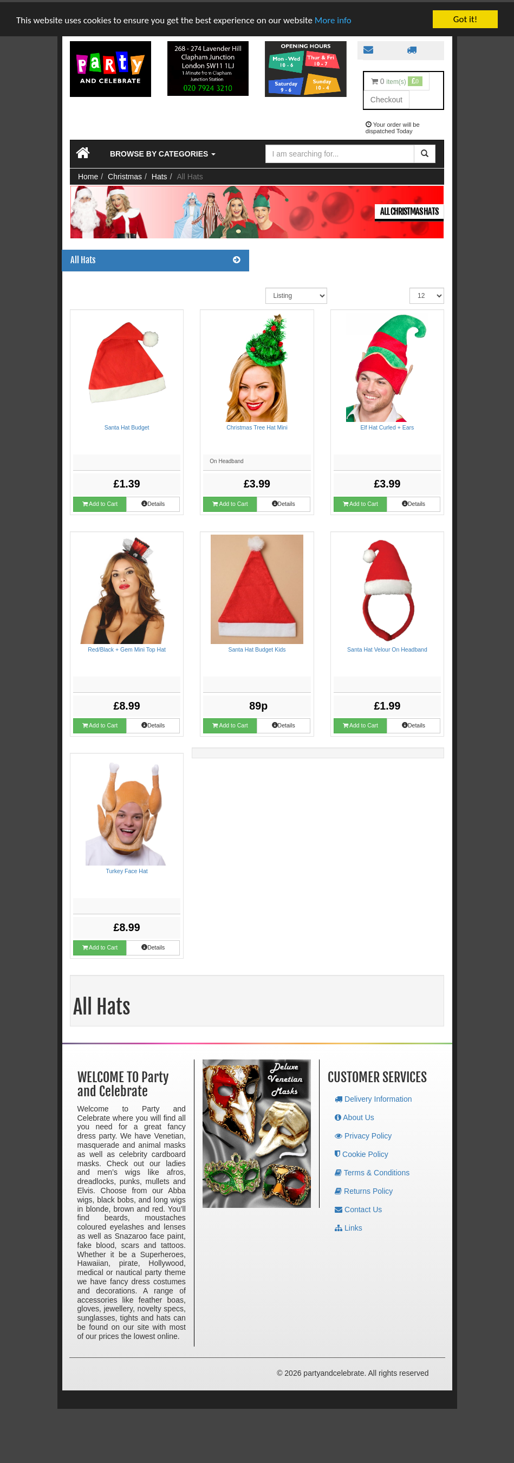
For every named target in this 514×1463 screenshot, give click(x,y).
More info (333, 18)
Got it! (465, 17)
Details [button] (153, 945)
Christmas (125, 174)
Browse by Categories (163, 151)
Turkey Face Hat (126, 869)
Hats (159, 174)
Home (88, 174)
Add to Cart (100, 945)
